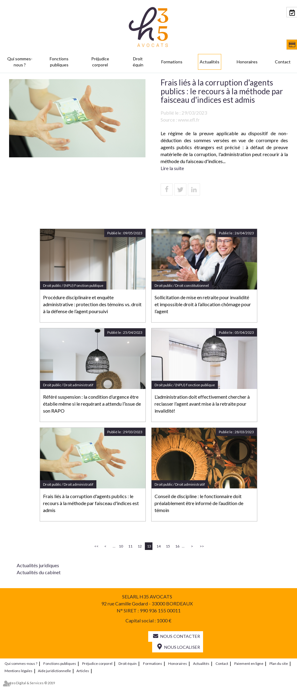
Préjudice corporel (100, 61)
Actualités (209, 61)
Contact (283, 61)
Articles (82, 670)
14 (158, 546)
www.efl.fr (189, 119)
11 (130, 546)
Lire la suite (172, 168)
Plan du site (278, 663)
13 (149, 546)
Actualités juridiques (38, 565)
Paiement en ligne (248, 663)
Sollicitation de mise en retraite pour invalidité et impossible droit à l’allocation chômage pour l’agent (203, 304)
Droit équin (138, 61)
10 (121, 546)
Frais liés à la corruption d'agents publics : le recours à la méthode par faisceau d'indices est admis (91, 503)
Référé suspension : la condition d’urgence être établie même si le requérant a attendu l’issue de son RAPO (92, 404)
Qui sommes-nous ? (19, 61)
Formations (171, 61)
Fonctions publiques (59, 61)
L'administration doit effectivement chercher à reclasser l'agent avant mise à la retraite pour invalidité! (202, 404)
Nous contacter (180, 636)
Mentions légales (18, 670)
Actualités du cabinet (39, 572)
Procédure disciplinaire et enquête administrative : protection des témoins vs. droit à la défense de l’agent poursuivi (92, 304)
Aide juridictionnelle (54, 670)
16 (177, 546)
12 (140, 546)
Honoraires (247, 61)
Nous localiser (182, 647)
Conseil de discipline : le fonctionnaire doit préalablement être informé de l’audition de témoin (199, 503)
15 (168, 546)
